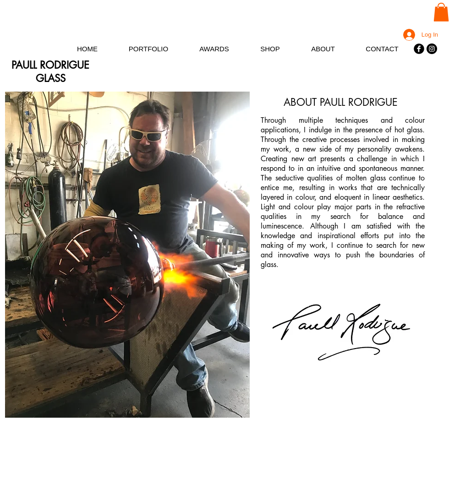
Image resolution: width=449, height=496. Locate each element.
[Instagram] (432, 49)
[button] (441, 12)
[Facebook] (419, 49)
